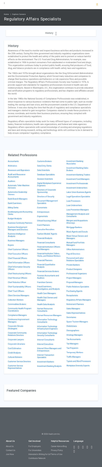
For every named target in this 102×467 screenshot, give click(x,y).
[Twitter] (84, 447)
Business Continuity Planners (20, 223)
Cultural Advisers (15, 357)
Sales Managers (73, 309)
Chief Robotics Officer (17, 282)
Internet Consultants (45, 340)
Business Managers (16, 241)
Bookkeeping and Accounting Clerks (20, 213)
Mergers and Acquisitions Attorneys (77, 222)
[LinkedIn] (80, 447)
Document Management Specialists (47, 202)
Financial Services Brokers (48, 271)
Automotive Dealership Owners (17, 193)
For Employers (34, 446)
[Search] (97, 4)
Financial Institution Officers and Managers (48, 248)
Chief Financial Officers (17, 258)
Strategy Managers (74, 335)
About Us (10, 446)
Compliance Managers (17, 315)
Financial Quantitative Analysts (46, 266)
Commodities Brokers (17, 304)
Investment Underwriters (76, 188)
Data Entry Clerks (44, 166)
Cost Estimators (14, 348)
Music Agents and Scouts (77, 232)
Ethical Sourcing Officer (47, 221)
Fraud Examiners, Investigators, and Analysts (48, 288)
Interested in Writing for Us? (39, 454)
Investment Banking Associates (74, 162)
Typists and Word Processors (78, 361)
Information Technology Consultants (47, 321)
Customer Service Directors (19, 361)
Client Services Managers (18, 295)
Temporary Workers (74, 352)
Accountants (13, 161)
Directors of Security (45, 197)
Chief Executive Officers (18, 254)
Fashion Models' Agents (47, 234)
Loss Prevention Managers (77, 210)
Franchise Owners (44, 282)
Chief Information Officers (19, 263)
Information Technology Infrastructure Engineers (47, 327)
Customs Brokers (44, 161)
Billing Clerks (13, 208)
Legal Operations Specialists (78, 197)
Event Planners (43, 225)
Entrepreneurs (43, 212)
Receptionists (72, 295)
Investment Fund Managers (77, 179)
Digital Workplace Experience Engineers (49, 184)
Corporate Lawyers (16, 340)
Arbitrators (12, 166)
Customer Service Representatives (15, 367)
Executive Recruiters (45, 229)
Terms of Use (56, 454)
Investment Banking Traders (78, 175)
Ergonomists (42, 216)
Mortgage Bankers (74, 227)
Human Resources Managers (49, 315)
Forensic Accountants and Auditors (48, 277)
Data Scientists (43, 170)
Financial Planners (44, 260)
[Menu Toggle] (4, 3)
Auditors (11, 181)
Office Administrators (75, 249)
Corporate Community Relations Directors (17, 334)
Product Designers (74, 269)
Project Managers (73, 278)
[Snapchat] (75, 451)
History (51, 32)
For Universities (34, 450)
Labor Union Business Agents (78, 192)
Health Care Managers (46, 293)
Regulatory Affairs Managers (78, 300)
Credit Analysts (14, 353)
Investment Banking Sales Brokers (77, 169)
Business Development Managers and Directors (18, 228)
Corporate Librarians (16, 344)
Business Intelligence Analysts (16, 235)
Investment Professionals (77, 183)
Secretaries (71, 317)
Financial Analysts (44, 238)
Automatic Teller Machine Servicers (18, 186)
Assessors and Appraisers (19, 170)
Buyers (11, 245)
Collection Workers (15, 300)
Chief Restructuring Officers (19, 274)
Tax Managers (72, 344)
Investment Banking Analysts (49, 366)
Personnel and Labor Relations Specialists (75, 259)
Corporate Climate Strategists (15, 327)
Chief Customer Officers (18, 249)
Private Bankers (73, 265)
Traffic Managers (73, 357)
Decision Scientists (45, 179)
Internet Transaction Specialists (45, 356)
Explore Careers (19, 14)
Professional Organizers (76, 274)
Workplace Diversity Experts (78, 366)
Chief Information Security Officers (19, 268)
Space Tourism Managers (77, 322)
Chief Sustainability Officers (19, 287)
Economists (42, 208)
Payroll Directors (73, 254)
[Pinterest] (93, 447)
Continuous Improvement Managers (18, 320)
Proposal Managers (74, 282)
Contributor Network (36, 458)
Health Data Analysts (46, 304)
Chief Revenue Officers (17, 278)
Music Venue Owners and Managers (77, 237)
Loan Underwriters (74, 205)
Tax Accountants (73, 339)
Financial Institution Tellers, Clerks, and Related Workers (49, 255)
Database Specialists (46, 175)
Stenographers (72, 330)
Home (6, 14)
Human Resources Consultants (45, 310)
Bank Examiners (14, 203)
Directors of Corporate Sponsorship (46, 191)
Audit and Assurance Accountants (16, 175)
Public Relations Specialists (77, 287)
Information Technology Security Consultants (47, 334)
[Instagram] (88, 447)
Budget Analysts (15, 219)
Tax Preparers (72, 348)
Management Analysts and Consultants (77, 215)
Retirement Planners (75, 304)
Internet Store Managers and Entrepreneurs (49, 349)
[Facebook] (75, 447)
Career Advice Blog (59, 446)
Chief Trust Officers (16, 291)
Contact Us (10, 450)
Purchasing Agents (74, 291)
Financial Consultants (46, 243)
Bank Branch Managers (17, 199)
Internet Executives (45, 344)
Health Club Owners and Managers (47, 299)
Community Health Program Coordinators (19, 309)
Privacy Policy (57, 450)
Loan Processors (73, 201)
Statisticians (71, 326)
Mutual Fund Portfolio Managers (75, 244)
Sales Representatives (75, 313)
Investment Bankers (45, 362)
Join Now (10, 454)
